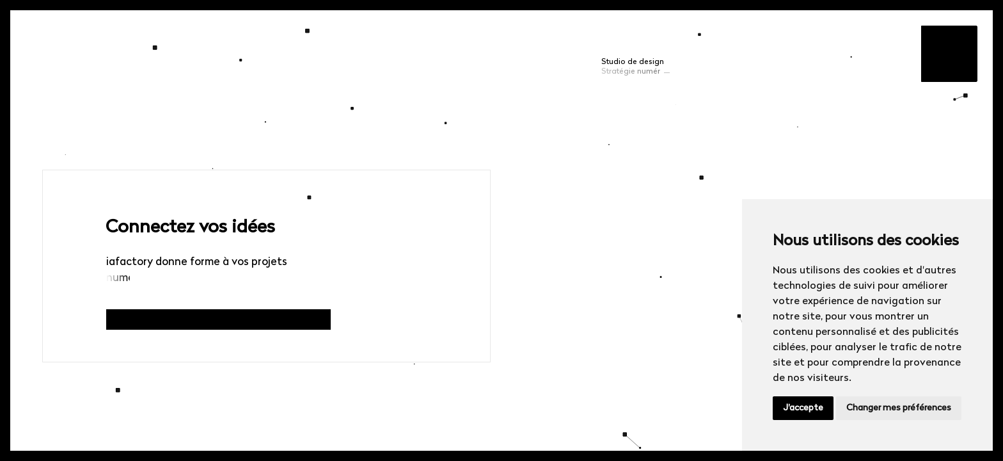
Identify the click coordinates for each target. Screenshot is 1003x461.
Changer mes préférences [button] (898, 408)
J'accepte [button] (803, 408)
